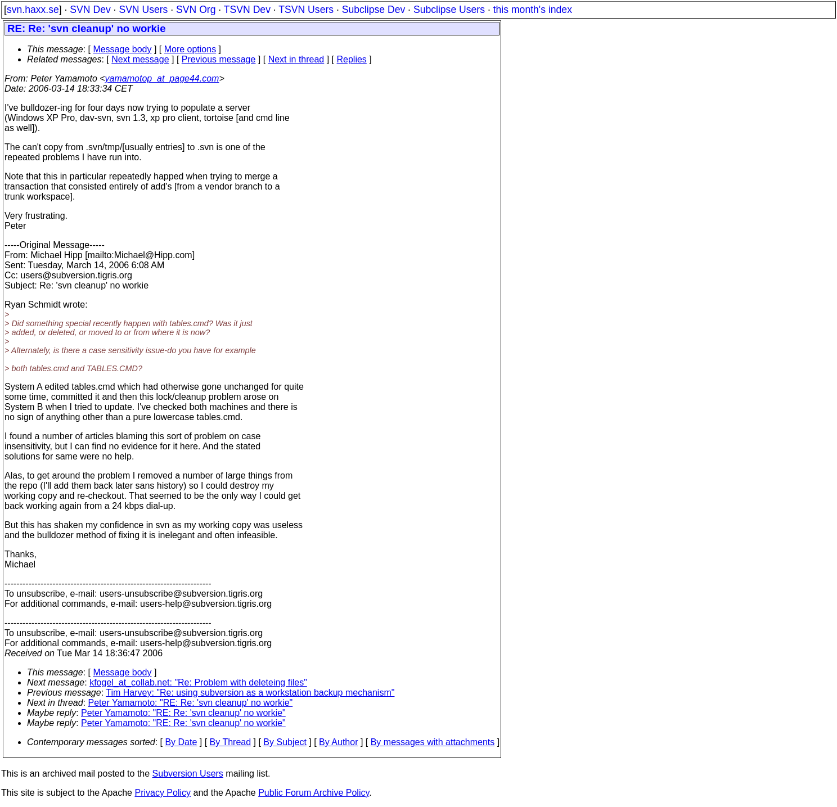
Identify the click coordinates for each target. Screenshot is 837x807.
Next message (140, 59)
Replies (352, 59)
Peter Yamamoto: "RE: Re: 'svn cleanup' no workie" (190, 702)
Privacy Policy (162, 792)
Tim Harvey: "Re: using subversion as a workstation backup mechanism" (250, 692)
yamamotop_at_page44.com (162, 78)
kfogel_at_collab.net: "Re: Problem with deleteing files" (198, 682)
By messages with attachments (433, 742)
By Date (181, 742)
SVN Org (195, 9)
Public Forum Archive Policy (313, 792)
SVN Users (143, 9)
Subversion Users (187, 773)
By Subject (284, 742)
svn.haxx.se (33, 9)
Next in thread (296, 59)
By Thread (230, 742)
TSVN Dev (247, 9)
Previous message (219, 59)
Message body (122, 49)
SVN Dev (90, 9)
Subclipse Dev (373, 9)
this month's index (532, 9)
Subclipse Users (449, 9)
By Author (338, 742)
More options (190, 49)
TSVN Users (306, 9)
